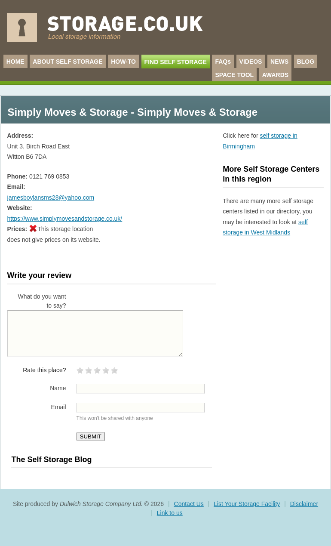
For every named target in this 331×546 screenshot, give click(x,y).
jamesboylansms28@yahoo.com (51, 197)
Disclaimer (304, 503)
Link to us (170, 512)
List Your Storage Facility (247, 503)
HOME (15, 61)
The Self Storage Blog (51, 459)
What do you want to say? (42, 301)
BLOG (305, 61)
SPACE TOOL (234, 74)
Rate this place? (44, 370)
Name (58, 388)
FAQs (223, 61)
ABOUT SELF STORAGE (67, 61)
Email (58, 407)
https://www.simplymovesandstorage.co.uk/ (65, 218)
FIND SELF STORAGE (175, 62)
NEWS (279, 61)
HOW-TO (123, 61)
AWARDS (275, 74)
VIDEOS (250, 61)
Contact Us (189, 503)
